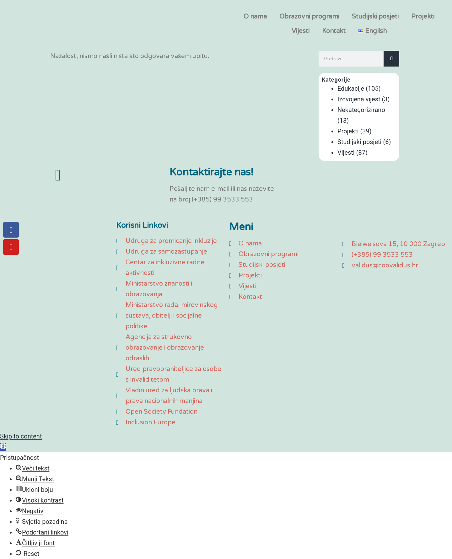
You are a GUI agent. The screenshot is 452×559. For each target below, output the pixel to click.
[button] (3, 447)
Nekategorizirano (361, 110)
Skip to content (21, 436)
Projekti (422, 16)
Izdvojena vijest (358, 99)
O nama (255, 16)
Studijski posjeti (375, 16)
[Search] (391, 59)
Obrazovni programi (309, 16)
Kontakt (334, 31)
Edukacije (350, 88)
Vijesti (300, 31)
